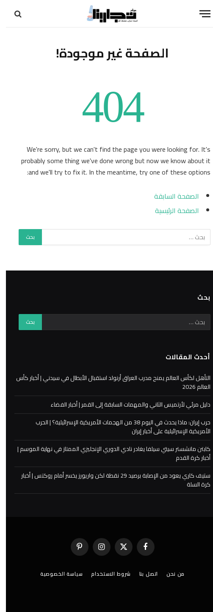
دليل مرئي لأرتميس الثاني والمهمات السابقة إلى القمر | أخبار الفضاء (124, 404)
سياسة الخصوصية (55, 574)
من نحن (169, 574)
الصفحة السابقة (170, 196)
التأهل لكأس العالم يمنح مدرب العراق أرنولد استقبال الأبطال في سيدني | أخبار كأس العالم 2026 (107, 382)
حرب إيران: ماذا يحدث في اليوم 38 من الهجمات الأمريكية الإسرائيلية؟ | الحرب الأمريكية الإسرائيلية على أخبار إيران (117, 427)
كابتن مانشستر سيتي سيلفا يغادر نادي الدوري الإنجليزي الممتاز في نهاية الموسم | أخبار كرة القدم (108, 453)
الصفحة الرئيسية (171, 210)
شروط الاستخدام (104, 574)
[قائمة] (199, 13)
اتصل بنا (142, 574)
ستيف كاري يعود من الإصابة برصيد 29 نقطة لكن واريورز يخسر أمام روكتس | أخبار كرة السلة (110, 480)
